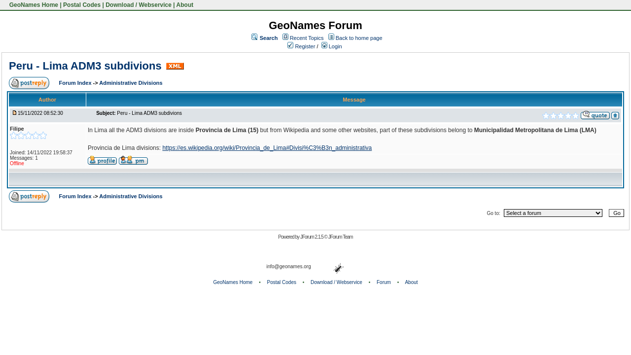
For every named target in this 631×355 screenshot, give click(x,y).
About (185, 4)
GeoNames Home (32, 4)
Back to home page (359, 38)
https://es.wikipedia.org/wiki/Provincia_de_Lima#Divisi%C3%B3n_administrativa (267, 147)
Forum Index (76, 83)
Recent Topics (307, 38)
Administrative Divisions (130, 83)
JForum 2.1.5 (312, 237)
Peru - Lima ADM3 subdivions (85, 66)
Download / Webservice (138, 4)
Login (331, 46)
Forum (384, 282)
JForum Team (340, 237)
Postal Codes (82, 4)
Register (301, 46)
